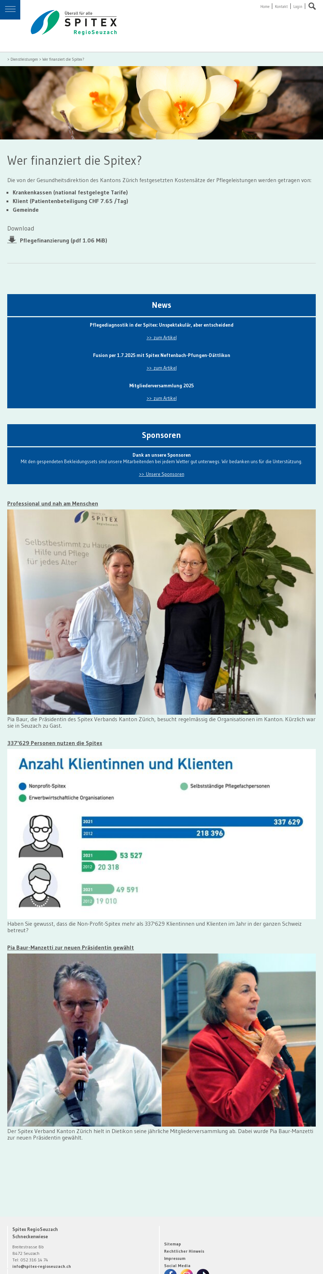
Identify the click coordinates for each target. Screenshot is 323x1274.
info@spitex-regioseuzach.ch (41, 1266)
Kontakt (281, 6)
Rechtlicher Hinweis (184, 1251)
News (161, 305)
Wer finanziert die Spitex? (63, 59)
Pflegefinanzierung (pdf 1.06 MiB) (63, 240)
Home (264, 6)
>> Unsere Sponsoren (161, 474)
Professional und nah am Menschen (52, 503)
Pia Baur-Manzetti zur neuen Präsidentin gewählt (70, 947)
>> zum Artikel (162, 338)
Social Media (177, 1265)
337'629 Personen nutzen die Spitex (54, 742)
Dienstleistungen (24, 59)
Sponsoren (161, 435)
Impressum (174, 1258)
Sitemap (172, 1244)
